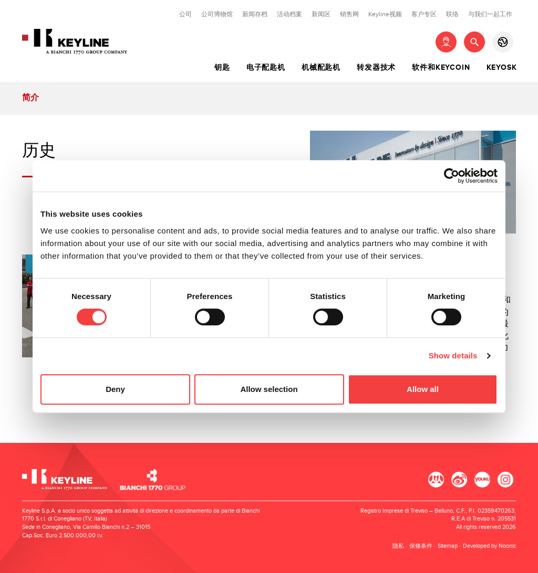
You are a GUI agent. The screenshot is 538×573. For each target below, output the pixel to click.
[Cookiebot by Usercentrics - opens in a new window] (452, 176)
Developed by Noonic (489, 546)
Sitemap (448, 546)
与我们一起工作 (490, 14)
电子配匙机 (265, 67)
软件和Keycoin (441, 67)
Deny (115, 389)
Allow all (423, 389)
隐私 (398, 546)
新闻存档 (254, 14)
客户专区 (424, 14)
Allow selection (268, 389)
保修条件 (420, 546)
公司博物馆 (217, 14)
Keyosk (502, 67)
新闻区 (321, 14)
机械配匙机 (321, 67)
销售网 (349, 14)
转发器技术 (376, 67)
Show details (453, 355)
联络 (452, 14)
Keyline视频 (385, 14)
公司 (185, 14)
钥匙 (222, 67)
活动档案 (289, 14)
